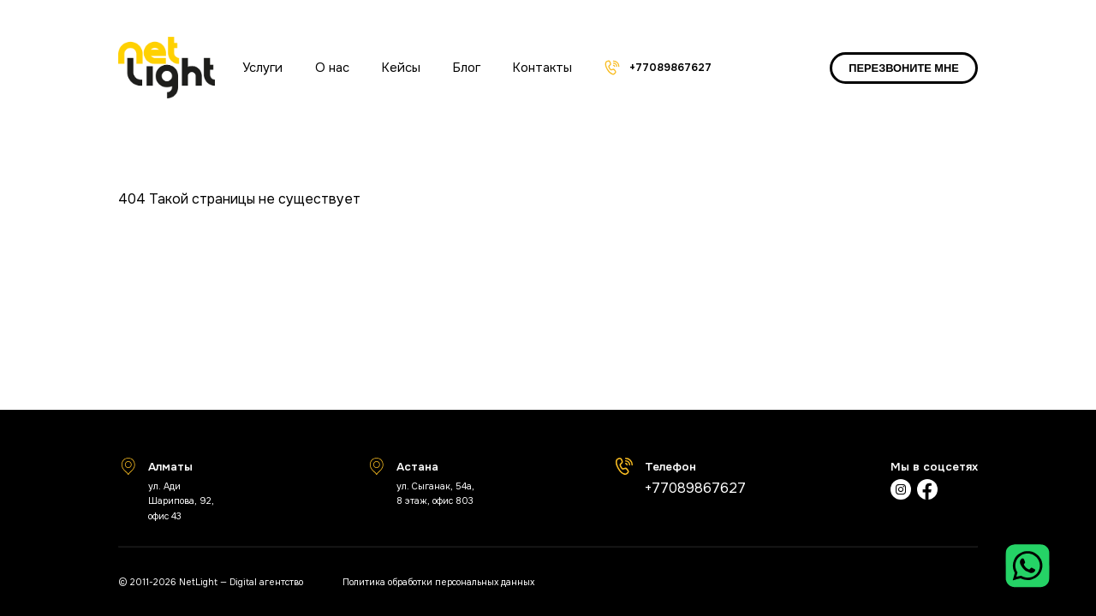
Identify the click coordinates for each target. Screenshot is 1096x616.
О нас (332, 67)
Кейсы (401, 67)
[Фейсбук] (927, 491)
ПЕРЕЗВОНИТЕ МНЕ (903, 68)
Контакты (542, 67)
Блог (466, 67)
